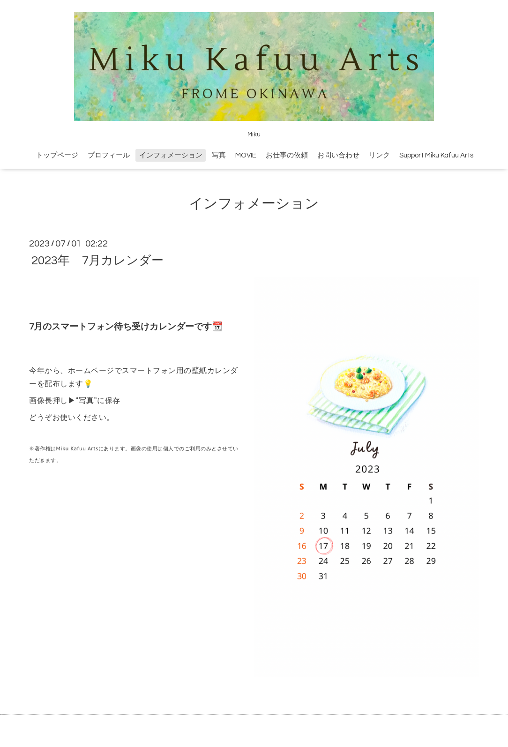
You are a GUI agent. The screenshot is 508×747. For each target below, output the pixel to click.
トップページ (57, 155)
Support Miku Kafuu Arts (436, 155)
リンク (379, 155)
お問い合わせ (338, 155)
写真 (219, 155)
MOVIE (245, 155)
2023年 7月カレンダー (97, 260)
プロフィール (109, 155)
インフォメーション (170, 155)
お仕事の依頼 (287, 155)
